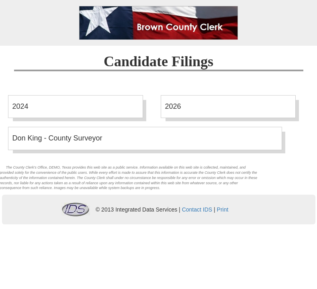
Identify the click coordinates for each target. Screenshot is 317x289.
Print (223, 209)
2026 (173, 106)
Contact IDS (197, 209)
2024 (20, 106)
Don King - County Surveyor (57, 138)
